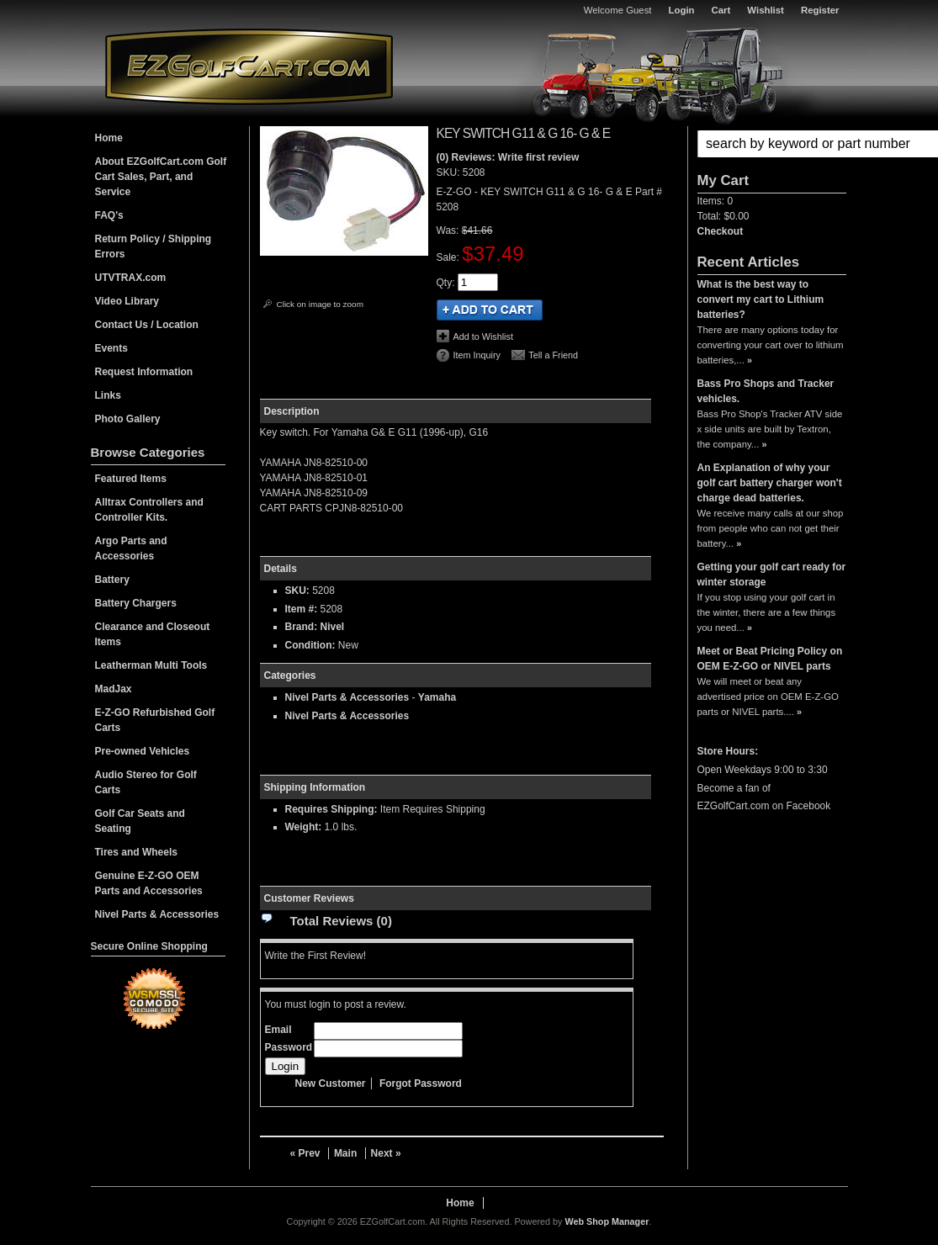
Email (278, 1030)
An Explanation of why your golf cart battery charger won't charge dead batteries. (769, 483)
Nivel (333, 627)
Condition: (310, 645)
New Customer (330, 1083)
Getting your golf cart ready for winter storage (771, 574)
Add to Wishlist (483, 336)
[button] (771, 143)
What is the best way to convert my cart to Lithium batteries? (760, 299)
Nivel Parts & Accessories (347, 697)
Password (289, 1047)
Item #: (303, 609)
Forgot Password (420, 1083)
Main (345, 1153)
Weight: (303, 827)
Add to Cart (490, 310)
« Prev (305, 1153)
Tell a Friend (553, 355)
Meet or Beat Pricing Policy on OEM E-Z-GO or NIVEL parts (770, 658)
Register (820, 10)
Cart (721, 10)
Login (682, 10)
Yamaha (437, 697)
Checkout (720, 231)
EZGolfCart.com (249, 66)
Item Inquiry (477, 355)
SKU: (450, 172)
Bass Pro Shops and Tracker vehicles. (766, 391)
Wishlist (765, 10)
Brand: (301, 627)
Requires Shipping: (331, 809)
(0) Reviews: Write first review (508, 157)
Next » (386, 1153)
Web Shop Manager (606, 1221)
